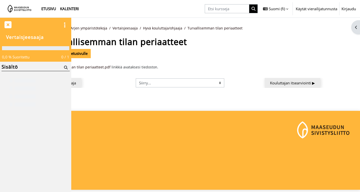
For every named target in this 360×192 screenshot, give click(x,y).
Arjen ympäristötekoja (131, 28)
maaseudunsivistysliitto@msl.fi (101, 173)
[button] (276, 8)
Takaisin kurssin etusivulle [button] (104, 53)
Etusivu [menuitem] (48, 8)
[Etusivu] (19, 8)
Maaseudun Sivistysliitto (96, 156)
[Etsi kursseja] (227, 8)
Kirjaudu (349, 8)
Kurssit (101, 28)
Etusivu (83, 28)
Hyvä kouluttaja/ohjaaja (207, 28)
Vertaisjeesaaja (169, 28)
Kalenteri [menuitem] (69, 8)
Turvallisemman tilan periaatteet (262, 28)
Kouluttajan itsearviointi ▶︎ (322, 83)
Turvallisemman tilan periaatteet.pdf (121, 67)
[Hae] (65, 67)
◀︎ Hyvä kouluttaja (101, 83)
